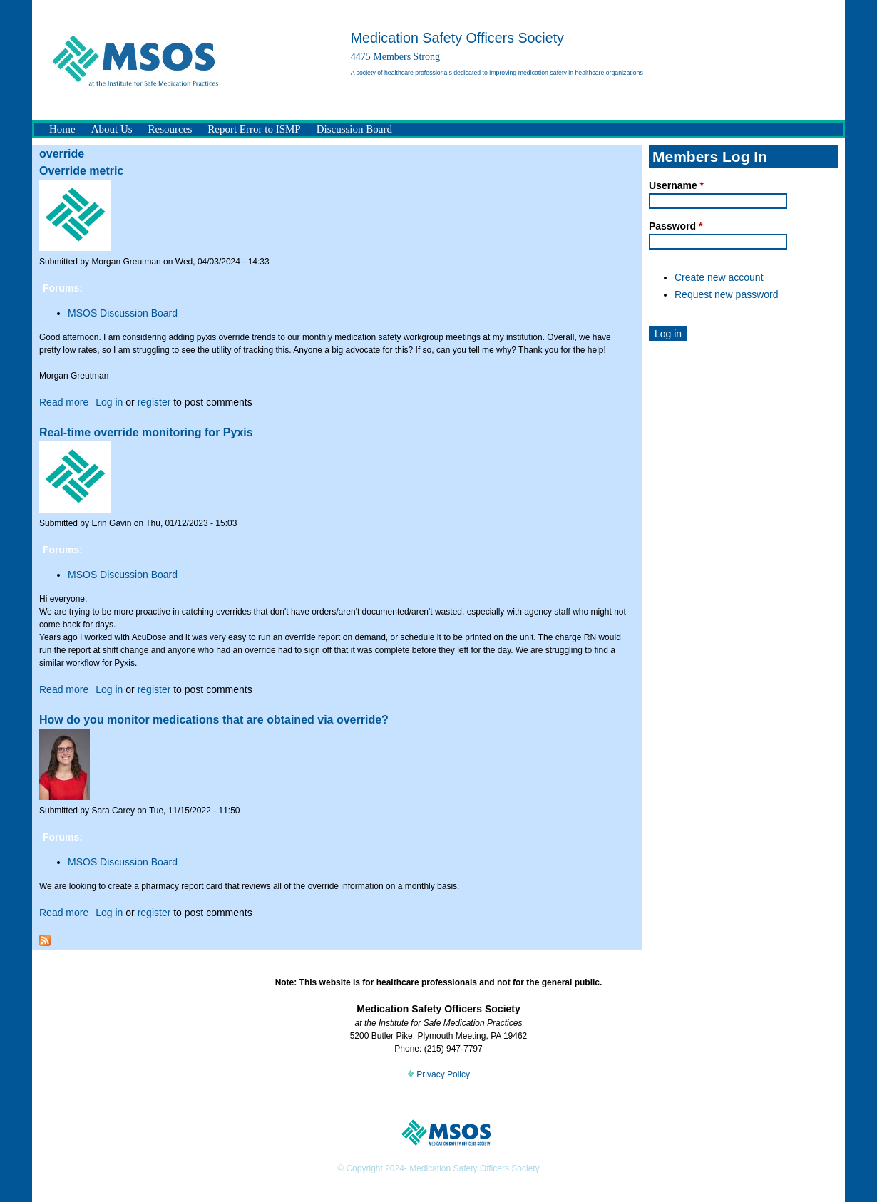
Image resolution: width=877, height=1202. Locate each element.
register (154, 402)
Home (62, 129)
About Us (112, 129)
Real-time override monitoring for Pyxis (146, 432)
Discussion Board (354, 129)
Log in (109, 402)
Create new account (719, 277)
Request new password (727, 294)
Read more (63, 402)
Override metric (81, 171)
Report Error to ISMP (253, 129)
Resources (170, 129)
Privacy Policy (438, 1074)
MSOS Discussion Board (123, 313)
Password (675, 226)
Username (676, 185)
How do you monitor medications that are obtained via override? (214, 720)
